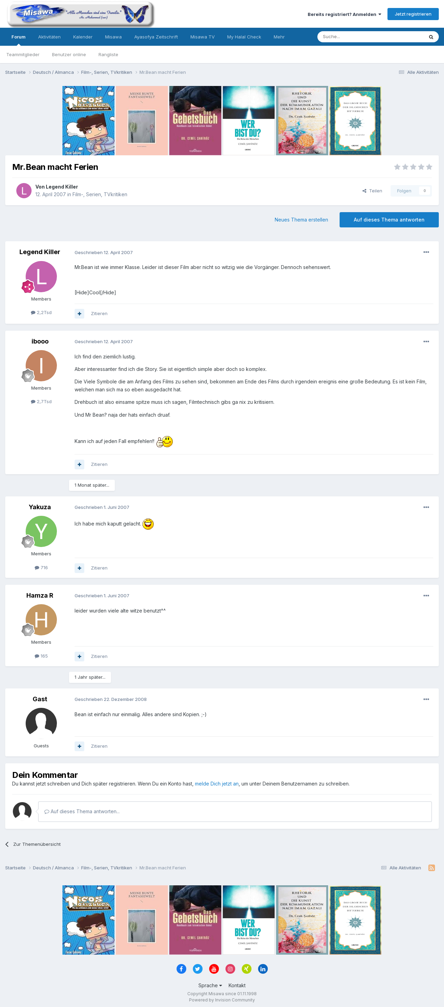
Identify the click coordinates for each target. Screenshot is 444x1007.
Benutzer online (69, 54)
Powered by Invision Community (222, 999)
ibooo (40, 341)
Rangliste (108, 54)
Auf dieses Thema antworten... (82, 811)
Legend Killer (62, 187)
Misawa (113, 37)
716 (41, 567)
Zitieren (99, 313)
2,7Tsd (41, 401)
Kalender (83, 37)
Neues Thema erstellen (301, 220)
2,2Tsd (41, 312)
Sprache (210, 985)
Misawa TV (202, 37)
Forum (18, 40)
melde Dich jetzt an (217, 784)
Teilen (372, 190)
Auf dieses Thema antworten (389, 220)
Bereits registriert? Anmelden (344, 14)
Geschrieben (104, 252)
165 (41, 656)
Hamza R (39, 595)
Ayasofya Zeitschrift (156, 37)
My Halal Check (244, 37)
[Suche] (348, 36)
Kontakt (237, 985)
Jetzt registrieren (413, 14)
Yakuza (40, 507)
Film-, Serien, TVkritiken (99, 194)
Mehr (279, 37)
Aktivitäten (49, 37)
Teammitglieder (23, 54)
